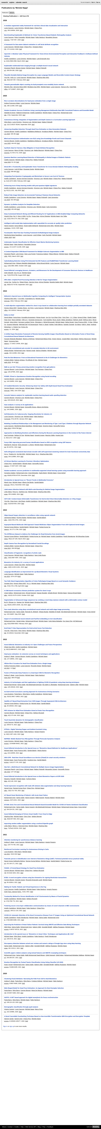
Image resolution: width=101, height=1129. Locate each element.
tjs (5, 190)
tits (5, 696)
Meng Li (15, 826)
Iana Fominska (8, 435)
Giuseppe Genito (28, 169)
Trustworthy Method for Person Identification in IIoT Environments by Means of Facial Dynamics (36, 896)
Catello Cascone (9, 160)
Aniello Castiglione (10, 58)
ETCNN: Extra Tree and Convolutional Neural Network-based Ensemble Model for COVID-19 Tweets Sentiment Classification (46, 804)
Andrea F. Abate (9, 656)
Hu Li (37, 454)
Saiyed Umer (8, 788)
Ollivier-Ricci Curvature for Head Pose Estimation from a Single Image (27, 663)
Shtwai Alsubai (8, 350)
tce (5, 275)
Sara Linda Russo (40, 555)
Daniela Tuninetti (69, 324)
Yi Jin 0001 (20, 298)
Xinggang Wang (38, 47)
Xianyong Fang (23, 826)
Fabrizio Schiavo (19, 360)
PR (5, 49)
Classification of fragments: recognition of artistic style (22, 553)
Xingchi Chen (8, 216)
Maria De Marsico (37, 990)
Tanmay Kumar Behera (11, 527)
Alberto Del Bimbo (42, 407)
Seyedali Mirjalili (47, 927)
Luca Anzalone (8, 694)
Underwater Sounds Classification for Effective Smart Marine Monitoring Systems (31, 242)
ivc (5, 381)
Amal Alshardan (33, 473)
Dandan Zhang (22, 308)
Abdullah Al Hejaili (54, 612)
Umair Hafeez (8, 593)
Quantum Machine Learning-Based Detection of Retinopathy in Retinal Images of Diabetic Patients (37, 157)
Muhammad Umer (66, 113)
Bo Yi (15, 216)
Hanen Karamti (9, 226)
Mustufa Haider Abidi (56, 282)
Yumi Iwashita (47, 320)
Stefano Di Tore (19, 435)
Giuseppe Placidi (9, 68)
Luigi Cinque (19, 254)
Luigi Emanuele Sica (43, 58)
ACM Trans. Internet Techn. (12, 892)
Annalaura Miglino (47, 131)
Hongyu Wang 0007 (10, 308)
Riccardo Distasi (36, 666)
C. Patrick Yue (16, 327)
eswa (5, 456)
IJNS (5, 256)
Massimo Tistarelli (9, 779)
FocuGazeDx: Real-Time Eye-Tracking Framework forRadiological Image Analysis (31, 233)
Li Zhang (31, 445)
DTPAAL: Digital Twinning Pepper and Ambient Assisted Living (25, 729)
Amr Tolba (63, 216)
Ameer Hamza (56, 339)
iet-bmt (6, 762)
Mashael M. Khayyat (10, 445)
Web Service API (30, 1127)
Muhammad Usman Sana (69, 807)
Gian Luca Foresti (30, 254)
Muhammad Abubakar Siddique (74, 955)
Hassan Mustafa (42, 593)
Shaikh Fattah (91, 317)
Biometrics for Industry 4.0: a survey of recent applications (24, 562)
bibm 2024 (7, 428)
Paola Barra (18, 694)
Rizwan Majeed (50, 797)
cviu (5, 30)
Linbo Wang (8, 492)
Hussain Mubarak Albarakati (13, 339)
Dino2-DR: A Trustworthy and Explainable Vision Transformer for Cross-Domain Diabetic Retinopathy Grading (41, 167)
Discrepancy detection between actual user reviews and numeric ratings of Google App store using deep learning (42, 943)
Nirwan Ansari (40, 317)
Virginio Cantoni (9, 1009)
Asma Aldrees (18, 226)
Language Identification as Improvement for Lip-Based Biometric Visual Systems (31, 572)
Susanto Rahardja (12, 324)
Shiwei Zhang (24, 282)
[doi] (21, 30)
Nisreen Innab (30, 350)
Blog (39, 1127)
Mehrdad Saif (23, 324)
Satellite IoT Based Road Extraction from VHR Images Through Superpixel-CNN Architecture (35, 701)
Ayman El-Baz (82, 317)
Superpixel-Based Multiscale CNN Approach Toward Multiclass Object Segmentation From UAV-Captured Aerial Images (44, 524)
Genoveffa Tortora (30, 407)
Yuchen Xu (15, 282)
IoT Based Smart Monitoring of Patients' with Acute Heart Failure (26, 795)
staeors (6, 343)
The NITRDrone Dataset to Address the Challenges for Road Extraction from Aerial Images (34, 534)
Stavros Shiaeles (41, 350)
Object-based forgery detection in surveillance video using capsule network (29, 515)
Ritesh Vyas (8, 482)
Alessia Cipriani (20, 68)
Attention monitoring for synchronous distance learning (23, 840)
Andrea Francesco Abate (12, 103)
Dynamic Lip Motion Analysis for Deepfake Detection (22, 204)
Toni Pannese (39, 369)
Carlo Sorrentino (53, 197)
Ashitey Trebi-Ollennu (56, 324)
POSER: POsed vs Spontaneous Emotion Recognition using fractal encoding (30, 376)
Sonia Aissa (17, 317)
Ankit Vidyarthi (8, 273)
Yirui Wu (6, 77)
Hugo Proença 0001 (80, 322)
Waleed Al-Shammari (23, 113)
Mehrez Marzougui (85, 339)
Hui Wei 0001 (21, 454)
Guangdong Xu (30, 298)
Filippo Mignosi (53, 254)
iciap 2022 (7, 677)
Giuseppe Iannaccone (35, 320)
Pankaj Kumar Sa (44, 527)
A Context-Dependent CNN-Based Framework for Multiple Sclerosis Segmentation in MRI (34, 251)
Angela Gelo (59, 435)
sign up (11, 1026)
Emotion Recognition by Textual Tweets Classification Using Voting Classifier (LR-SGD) (33, 962)
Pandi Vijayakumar (69, 536)
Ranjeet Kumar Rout (19, 788)
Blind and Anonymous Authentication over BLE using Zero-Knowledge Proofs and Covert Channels (37, 138)
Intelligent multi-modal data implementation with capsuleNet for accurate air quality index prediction (38, 223)
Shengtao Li (39, 322)
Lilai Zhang (21, 501)
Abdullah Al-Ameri (9, 113)
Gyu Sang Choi (67, 621)
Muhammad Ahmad (32, 621)
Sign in (93, 2)
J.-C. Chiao (73, 317)
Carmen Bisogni (9, 131)
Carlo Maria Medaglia (55, 621)
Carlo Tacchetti (46, 235)
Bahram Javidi (77, 320)
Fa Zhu (28, 216)
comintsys (7, 228)
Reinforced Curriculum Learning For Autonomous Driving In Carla (26, 849)
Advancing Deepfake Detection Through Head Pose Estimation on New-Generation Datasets (35, 129)
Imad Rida (73, 87)
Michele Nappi (29, 28)
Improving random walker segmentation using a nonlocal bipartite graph (28, 823)
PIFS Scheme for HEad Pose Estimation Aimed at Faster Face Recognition (29, 710)
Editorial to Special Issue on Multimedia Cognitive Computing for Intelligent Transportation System (37, 296)
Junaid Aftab (66, 339)
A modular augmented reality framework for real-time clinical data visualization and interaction (36, 25)
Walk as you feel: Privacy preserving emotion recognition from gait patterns (29, 367)
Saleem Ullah (74, 684)
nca (5, 605)
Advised (12, 12)
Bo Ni (6, 602)
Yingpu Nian (35, 216)
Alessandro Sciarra (51, 769)
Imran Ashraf (61, 473)
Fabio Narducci (40, 37)
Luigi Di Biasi (18, 169)
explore (11, 2)
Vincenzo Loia (26, 122)
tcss (5, 266)
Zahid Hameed (50, 955)
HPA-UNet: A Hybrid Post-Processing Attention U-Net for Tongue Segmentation (30, 280)
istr (5, 447)
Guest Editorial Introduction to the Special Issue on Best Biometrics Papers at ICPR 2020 (34, 776)
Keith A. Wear (86, 324)
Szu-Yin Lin (17, 273)
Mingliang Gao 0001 (33, 87)
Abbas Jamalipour (66, 320)
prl (5, 70)
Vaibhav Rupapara (58, 927)
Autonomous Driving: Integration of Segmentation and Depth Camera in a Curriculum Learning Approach (39, 120)
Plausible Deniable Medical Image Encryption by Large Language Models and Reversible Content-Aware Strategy (42, 75)
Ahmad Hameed (31, 593)
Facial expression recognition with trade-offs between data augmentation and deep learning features (38, 786)
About (4, 1127)
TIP (5, 873)
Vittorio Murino (41, 750)
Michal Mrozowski (49, 322)
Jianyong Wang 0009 (20, 87)
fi (4, 438)
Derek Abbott (8, 317)
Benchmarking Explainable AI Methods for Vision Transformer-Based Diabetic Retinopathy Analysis (37, 35)
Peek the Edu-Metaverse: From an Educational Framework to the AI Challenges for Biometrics (35, 357)
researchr (4, 2)
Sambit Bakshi (17, 463)
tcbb (5, 503)
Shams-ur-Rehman (29, 339)
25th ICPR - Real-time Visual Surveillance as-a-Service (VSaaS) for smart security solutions (34, 757)
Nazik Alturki (43, 473)
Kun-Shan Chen (56, 317)
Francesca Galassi (42, 254)
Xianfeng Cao (23, 492)
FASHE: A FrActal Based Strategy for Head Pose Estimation (24, 868)
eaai (5, 372)
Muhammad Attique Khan (43, 339)
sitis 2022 (7, 772)
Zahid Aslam (60, 955)
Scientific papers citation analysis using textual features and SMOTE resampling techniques (35, 953)
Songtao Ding (8, 583)
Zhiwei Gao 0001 (19, 565)
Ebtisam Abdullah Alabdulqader (26, 263)
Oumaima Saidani (9, 473)
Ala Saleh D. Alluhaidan (49, 684)
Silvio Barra (7, 122)
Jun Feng (31, 308)
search (24, 2)
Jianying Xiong (33, 282)
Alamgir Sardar (9, 1019)
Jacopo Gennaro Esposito (25, 178)
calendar (19, 2)
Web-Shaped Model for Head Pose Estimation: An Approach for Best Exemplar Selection (34, 988)
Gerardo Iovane (39, 435)
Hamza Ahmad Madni (74, 593)
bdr (5, 633)
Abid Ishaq (7, 927)
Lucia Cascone (9, 28)
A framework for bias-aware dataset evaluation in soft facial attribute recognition (31, 44)
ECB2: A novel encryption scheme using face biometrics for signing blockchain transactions (35, 877)
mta (5, 475)
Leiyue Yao (7, 282)
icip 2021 (7, 854)
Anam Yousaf (8, 964)
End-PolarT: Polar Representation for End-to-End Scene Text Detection (28, 628)
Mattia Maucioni (39, 150)
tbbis (5, 715)
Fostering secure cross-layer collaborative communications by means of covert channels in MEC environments (41, 906)
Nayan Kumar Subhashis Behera (14, 861)
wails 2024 (7, 362)
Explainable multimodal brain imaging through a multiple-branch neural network (31, 65)
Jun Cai (48, 317)
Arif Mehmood (77, 621)
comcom (6, 910)
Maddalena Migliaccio (34, 131)
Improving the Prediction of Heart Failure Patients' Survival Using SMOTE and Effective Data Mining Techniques (41, 924)
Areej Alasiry (74, 339)
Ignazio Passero (40, 731)
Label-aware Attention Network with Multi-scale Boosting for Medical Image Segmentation (34, 489)
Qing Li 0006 (22, 216)
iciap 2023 (7, 548)
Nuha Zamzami (23, 445)
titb (5, 80)
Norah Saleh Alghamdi (31, 226)
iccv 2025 (7, 171)
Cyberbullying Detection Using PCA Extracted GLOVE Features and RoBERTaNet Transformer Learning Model (41, 261)
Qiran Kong (13, 501)
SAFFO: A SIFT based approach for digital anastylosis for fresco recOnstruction (31, 997)
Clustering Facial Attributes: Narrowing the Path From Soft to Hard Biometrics (30, 979)
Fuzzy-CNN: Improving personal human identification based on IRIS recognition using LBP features (37, 442)
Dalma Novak (69, 322)
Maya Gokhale (16, 320)
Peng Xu (15, 492)
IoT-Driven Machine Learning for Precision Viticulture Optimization (26, 461)
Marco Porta (39, 1009)
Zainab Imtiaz (20, 621)
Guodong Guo (31, 760)
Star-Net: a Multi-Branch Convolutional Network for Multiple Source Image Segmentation (34, 767)
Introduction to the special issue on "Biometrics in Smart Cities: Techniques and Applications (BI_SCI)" (39, 934)
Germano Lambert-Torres (26, 322)
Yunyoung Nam (13, 341)
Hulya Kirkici (13, 322)
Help (22, 1127)
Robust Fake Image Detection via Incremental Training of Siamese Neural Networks (32, 195)
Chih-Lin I (25, 320)
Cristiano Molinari (36, 981)
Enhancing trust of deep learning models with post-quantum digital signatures (30, 185)
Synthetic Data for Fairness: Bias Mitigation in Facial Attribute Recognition (29, 148)
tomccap (6, 301)
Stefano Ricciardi (38, 713)
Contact (10, 1127)
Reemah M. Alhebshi (31, 612)
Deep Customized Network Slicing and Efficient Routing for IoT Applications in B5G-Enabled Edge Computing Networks (44, 214)
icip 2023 (7, 576)
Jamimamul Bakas (10, 517)
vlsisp (6, 539)
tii (4, 61)
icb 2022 (6, 668)
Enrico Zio (24, 327)
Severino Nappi (47, 426)
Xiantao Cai (20, 602)
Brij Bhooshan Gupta (82, 536)
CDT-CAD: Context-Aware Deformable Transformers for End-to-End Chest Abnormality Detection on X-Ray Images (42, 499)
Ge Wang (78, 324)
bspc (5, 828)
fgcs (5, 844)
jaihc (5, 520)
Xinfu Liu (13, 77)
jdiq (5, 115)
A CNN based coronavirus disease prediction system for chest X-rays (27, 590)
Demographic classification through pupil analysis (21, 1007)
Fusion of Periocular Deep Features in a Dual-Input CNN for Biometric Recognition (32, 673)
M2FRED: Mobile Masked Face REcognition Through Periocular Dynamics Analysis (32, 739)
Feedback (50, 1127)
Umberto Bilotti (8, 360)
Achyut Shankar (45, 216)
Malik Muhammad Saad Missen (35, 955)
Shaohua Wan (8, 816)
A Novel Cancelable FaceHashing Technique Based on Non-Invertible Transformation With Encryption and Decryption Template (47, 1016)
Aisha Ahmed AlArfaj (42, 263)
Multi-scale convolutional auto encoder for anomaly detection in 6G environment (31, 348)
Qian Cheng (22, 630)
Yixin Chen (65, 317)
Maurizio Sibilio (50, 435)
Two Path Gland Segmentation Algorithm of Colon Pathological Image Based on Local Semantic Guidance (40, 581)
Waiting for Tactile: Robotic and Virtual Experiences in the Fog (25, 887)
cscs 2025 (7, 143)
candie (6, 353)
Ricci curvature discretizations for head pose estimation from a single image (30, 101)
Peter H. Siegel (43, 324)
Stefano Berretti (37, 816)
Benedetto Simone (51, 37)
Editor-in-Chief (9, 315)
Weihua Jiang (87, 320)
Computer (7, 419)
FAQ (43, 1127)
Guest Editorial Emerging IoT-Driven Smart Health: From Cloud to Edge (28, 814)
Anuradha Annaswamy (28, 317)
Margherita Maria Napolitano (13, 235)
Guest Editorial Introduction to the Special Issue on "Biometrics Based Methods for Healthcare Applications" (40, 748)
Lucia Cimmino (19, 28)
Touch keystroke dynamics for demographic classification (23, 720)
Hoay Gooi (7, 320)
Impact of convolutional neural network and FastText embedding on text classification (33, 619)
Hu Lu (6, 454)
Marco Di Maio (19, 150)
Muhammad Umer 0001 (46, 226)
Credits (16, 1127)
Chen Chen (27, 816)
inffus (5, 89)
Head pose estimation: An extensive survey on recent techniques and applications (32, 654)
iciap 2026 (7, 162)
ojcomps (6, 40)
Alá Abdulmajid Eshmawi (69, 612)
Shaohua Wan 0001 (42, 77)
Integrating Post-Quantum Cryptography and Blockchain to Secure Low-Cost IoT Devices (34, 176)
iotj (5, 124)
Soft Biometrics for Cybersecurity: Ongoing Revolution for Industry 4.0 (28, 414)
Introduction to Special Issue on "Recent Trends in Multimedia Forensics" (29, 480)
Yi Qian (90, 322)
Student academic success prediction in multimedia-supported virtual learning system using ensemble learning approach (45, 470)
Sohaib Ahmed (52, 593)
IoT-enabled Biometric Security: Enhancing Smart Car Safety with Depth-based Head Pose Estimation (38, 386)
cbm (5, 687)
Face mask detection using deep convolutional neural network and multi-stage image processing (36, 609)
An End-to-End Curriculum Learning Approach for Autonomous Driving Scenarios (31, 691)
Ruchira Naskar (21, 517)
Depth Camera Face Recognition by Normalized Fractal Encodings (26, 543)
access (6, 247)
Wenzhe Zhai (8, 87)
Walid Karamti (39, 797)
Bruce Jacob (56, 320)
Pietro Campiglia (19, 37)
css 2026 (7, 134)
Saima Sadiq (20, 612)
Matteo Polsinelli (41, 68)
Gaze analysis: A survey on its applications (18, 404)
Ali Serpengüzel (33, 324)
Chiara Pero (38, 28)
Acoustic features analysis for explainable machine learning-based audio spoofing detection (35, 395)
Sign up (98, 2)
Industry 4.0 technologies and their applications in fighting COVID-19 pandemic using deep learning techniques (41, 682)
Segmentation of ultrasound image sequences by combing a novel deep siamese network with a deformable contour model (45, 600)
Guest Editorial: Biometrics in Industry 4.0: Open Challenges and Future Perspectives (33, 644)
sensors (6, 800)
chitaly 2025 (8, 237)
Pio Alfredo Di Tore (31, 360)
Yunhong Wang (31, 779)
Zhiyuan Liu (12, 602)
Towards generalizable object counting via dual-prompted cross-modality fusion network (34, 84)
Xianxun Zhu (65, 87)
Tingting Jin (12, 454)
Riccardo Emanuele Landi (34, 880)
